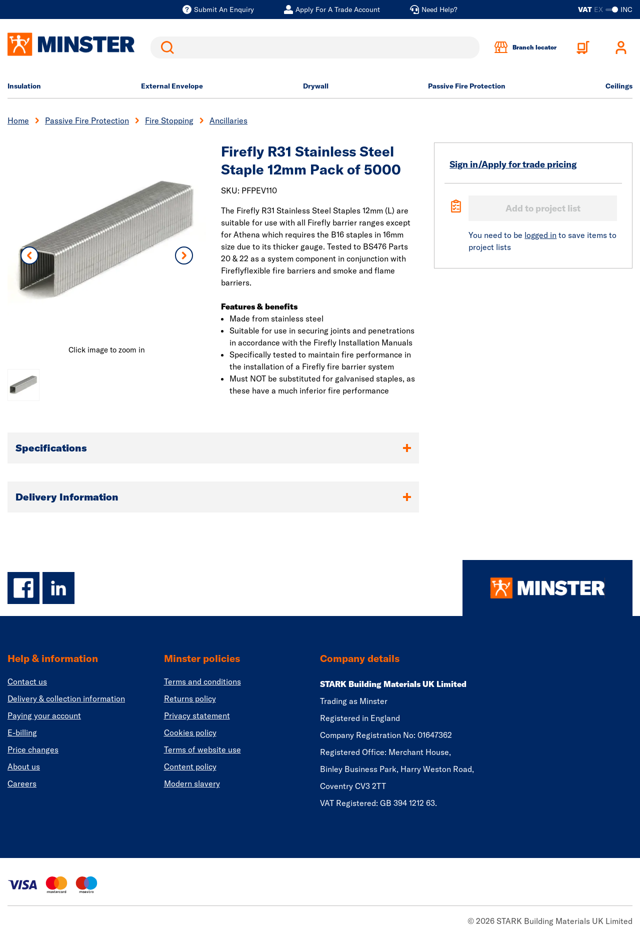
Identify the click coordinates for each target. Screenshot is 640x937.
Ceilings (619, 86)
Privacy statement (197, 715)
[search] (315, 47)
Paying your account (44, 715)
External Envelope (172, 86)
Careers (22, 783)
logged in (540, 235)
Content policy (190, 767)
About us (24, 767)
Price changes (33, 749)
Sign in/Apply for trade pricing (513, 164)
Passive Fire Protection (467, 86)
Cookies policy (190, 733)
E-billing (22, 733)
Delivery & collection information (66, 699)
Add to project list (543, 208)
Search (165, 47)
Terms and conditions (202, 681)
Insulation (24, 86)
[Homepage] (547, 588)
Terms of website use (202, 749)
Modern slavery (192, 783)
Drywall (315, 86)
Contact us (27, 681)
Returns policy (190, 699)
